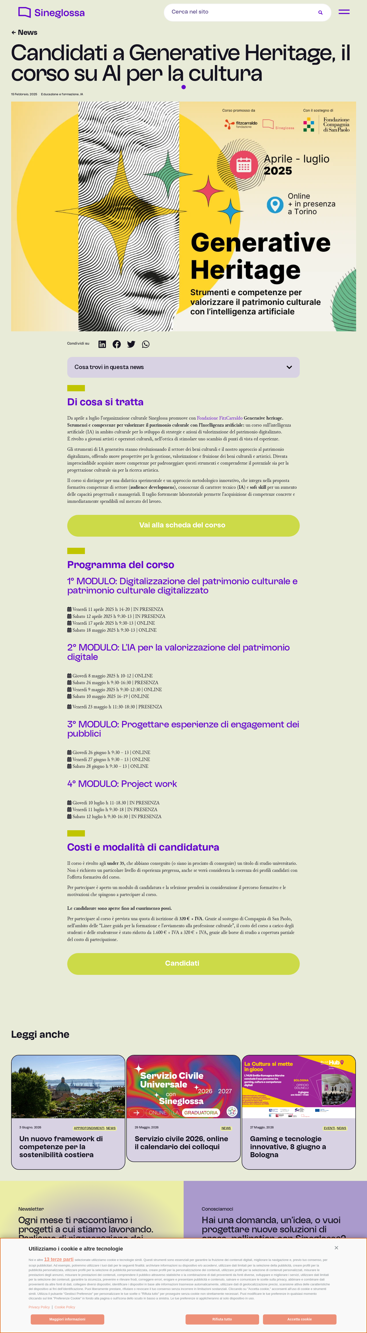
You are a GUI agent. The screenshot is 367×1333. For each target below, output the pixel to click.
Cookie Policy (65, 1307)
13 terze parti (59, 1259)
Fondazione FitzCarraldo (220, 418)
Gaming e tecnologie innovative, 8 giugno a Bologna (288, 1147)
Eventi (329, 1128)
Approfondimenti (89, 1128)
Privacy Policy (39, 1307)
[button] (336, 1248)
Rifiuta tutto (222, 1319)
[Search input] (208, 12)
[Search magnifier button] (320, 12)
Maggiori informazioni (67, 1319)
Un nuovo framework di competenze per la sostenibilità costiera (61, 1147)
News (111, 1128)
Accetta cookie (299, 1319)
